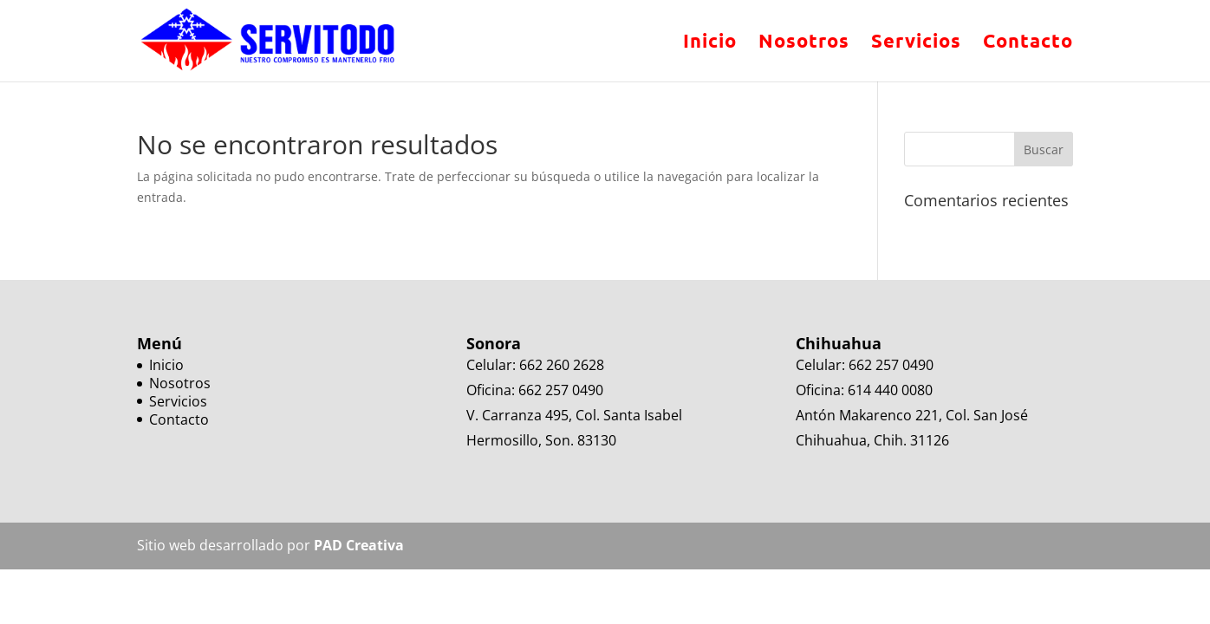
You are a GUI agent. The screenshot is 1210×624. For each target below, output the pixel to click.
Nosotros (803, 43)
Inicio (710, 43)
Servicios (916, 43)
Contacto (1028, 43)
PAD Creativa (359, 545)
